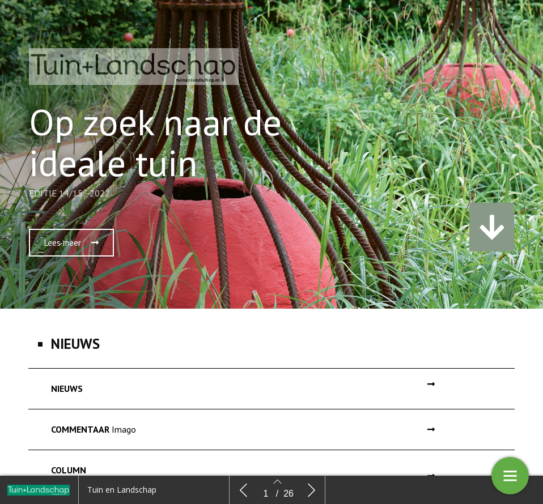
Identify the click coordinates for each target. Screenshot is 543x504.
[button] (71, 243)
